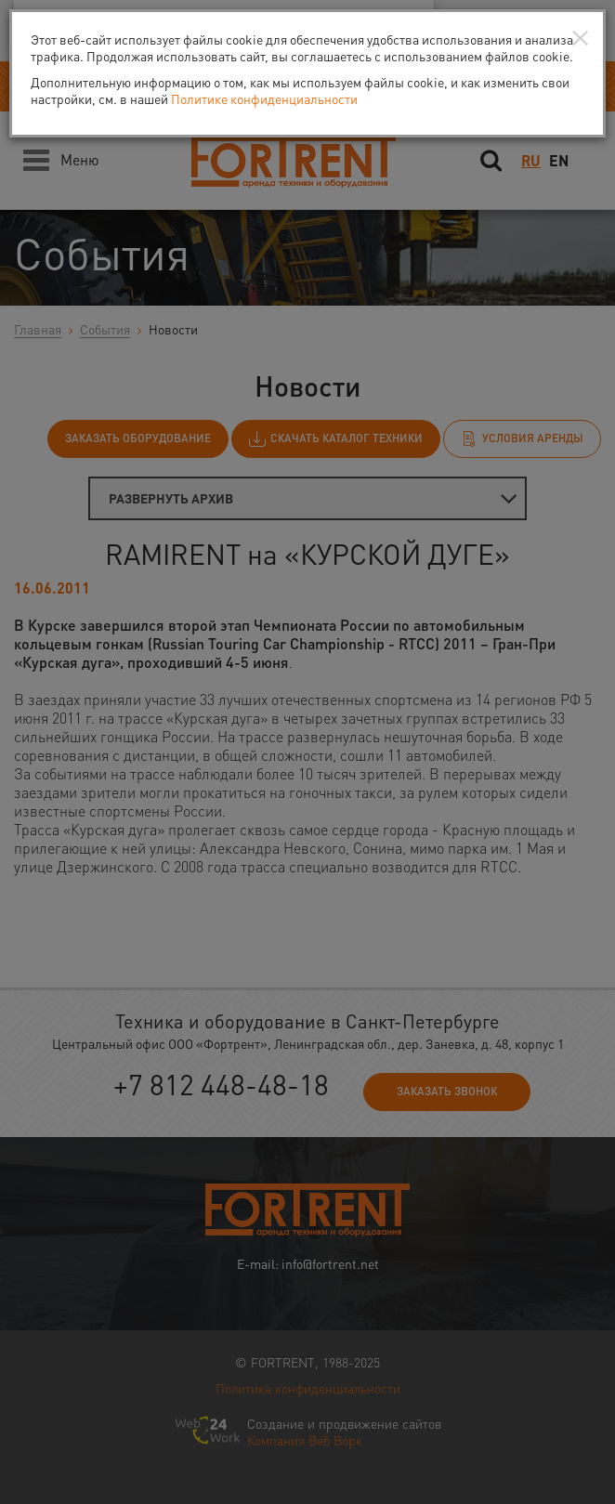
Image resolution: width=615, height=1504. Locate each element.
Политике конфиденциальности (264, 98)
